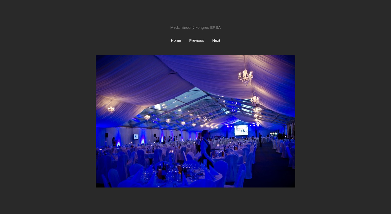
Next (216, 40)
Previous (196, 40)
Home (176, 40)
